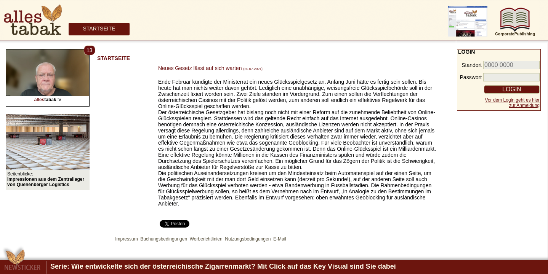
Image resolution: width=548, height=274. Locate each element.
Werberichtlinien (206, 239)
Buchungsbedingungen (163, 239)
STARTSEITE (99, 28)
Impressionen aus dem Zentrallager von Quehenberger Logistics (45, 182)
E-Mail (279, 239)
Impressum (126, 239)
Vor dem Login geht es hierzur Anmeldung (512, 102)
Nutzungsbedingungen (248, 239)
